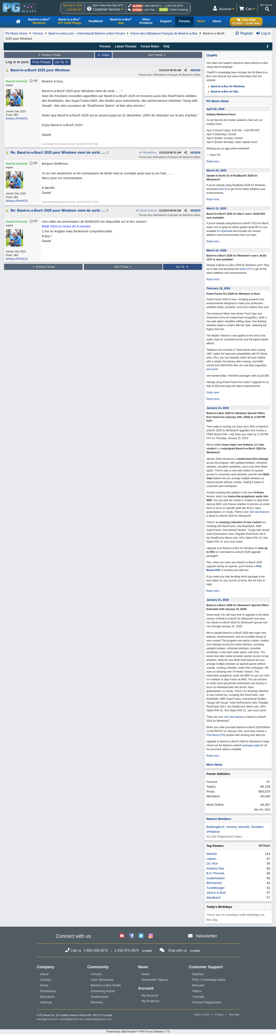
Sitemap (46, 1002)
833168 (196, 70)
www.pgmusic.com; (48, 1019)
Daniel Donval (146, 210)
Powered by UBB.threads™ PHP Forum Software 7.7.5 (137, 1031)
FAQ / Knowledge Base (209, 979)
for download (224, 231)
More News (214, 764)
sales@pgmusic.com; (72, 1019)
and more (211, 369)
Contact (45, 979)
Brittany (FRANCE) (17, 118)
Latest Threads (125, 46)
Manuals (198, 985)
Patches (198, 974)
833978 (196, 210)
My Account (149, 995)
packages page (251, 745)
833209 (196, 152)
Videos (197, 991)
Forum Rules (150, 46)
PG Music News (217, 101)
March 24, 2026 (216, 170)
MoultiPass (148, 152)
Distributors (48, 991)
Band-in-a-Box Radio (106, 985)
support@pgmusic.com (98, 1019)
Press (44, 985)
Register (244, 33)
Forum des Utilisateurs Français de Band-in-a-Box (164, 33)
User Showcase (102, 979)
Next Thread (157, 54)
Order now (212, 392)
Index (103, 55)
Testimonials (100, 996)
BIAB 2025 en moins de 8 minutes (66, 226)
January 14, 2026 (217, 408)
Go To (62, 62)
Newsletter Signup (154, 979)
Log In (263, 33)
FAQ (166, 46)
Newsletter (206, 935)
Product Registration (206, 1002)
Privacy (219, 1014)
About (44, 974)
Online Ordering (179, 9)
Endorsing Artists (103, 991)
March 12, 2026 (216, 208)
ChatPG (211, 55)
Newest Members (218, 819)
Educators (47, 996)
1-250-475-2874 (174, 5)
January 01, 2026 (217, 599)
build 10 (222, 189)
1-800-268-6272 (152, 5)
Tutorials (198, 996)
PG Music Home (16, 33)
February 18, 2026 (218, 288)
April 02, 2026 (215, 109)
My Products (150, 1001)
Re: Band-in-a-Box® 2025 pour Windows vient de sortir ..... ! (59, 152)
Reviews (97, 1002)
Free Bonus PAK (216, 735)
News (145, 974)
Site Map (234, 1014)
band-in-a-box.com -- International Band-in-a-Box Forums (87, 33)
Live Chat (148, 9)
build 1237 (246, 269)
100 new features (259, 511)
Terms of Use (201, 1014)
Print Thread (41, 62)
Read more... (213, 161)
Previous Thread (49, 54)
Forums (38, 33)
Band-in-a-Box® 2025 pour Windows (40, 70)
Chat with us (177, 950)
